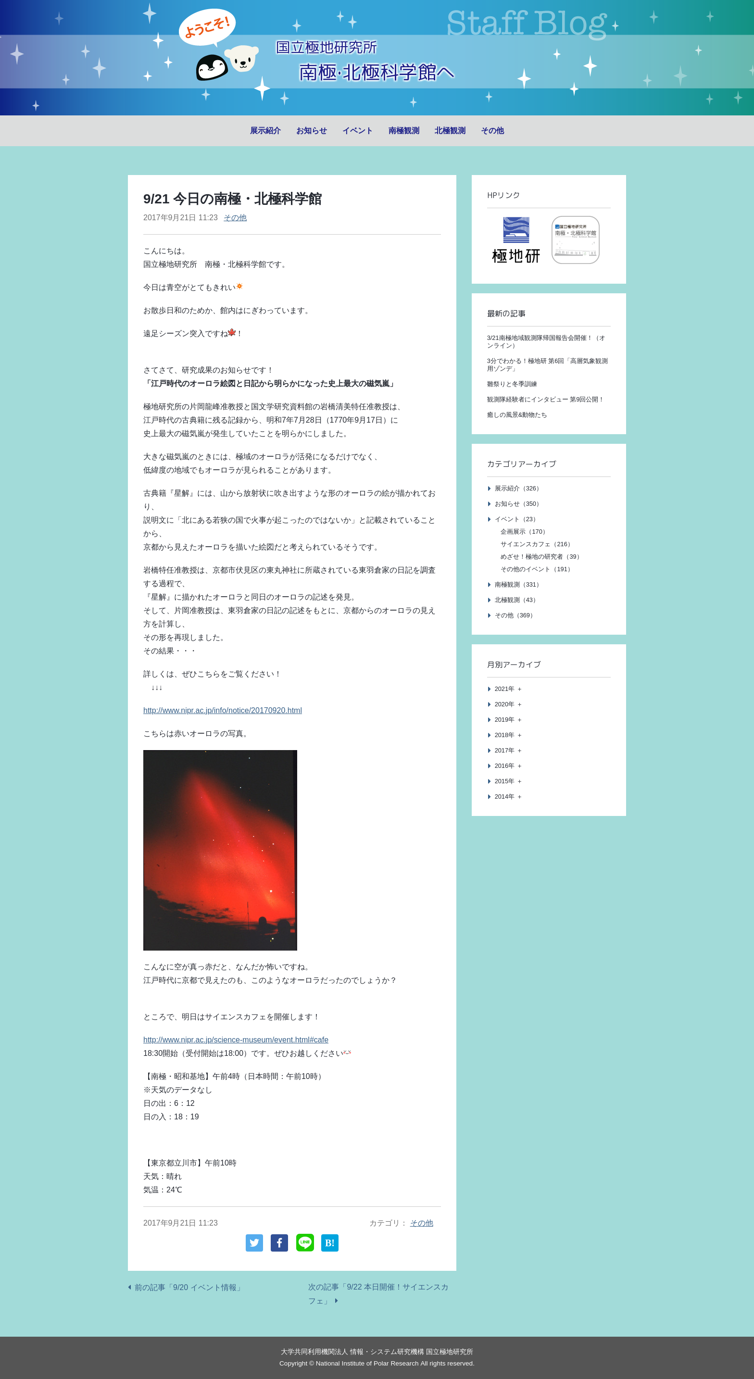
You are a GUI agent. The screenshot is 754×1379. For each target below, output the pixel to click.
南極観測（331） (518, 584)
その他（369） (515, 615)
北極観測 (450, 130)
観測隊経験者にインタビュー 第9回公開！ (546, 399)
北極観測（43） (517, 599)
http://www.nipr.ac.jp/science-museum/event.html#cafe (235, 1040)
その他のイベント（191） (537, 569)
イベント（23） (517, 519)
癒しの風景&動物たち (517, 414)
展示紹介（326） (518, 488)
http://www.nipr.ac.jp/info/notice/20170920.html (222, 710)
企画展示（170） (524, 531)
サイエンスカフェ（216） (537, 544)
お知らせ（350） (518, 503)
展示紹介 (265, 130)
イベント (357, 130)
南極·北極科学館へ (377, 71)
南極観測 (404, 130)
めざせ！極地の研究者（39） (541, 556)
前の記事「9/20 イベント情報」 (189, 1287)
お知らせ (311, 130)
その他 (492, 130)
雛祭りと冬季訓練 (512, 384)
